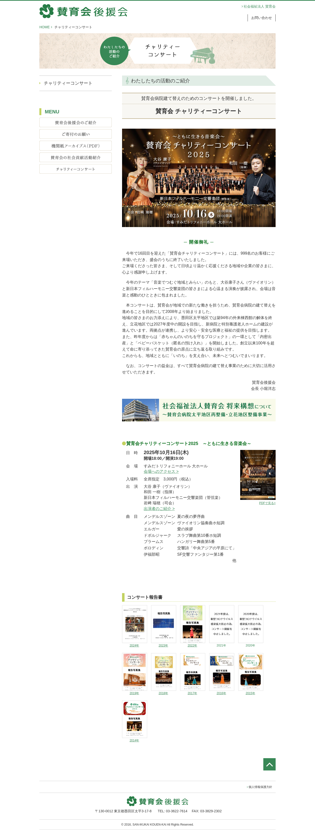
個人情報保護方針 (260, 787)
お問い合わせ (261, 18)
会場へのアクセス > (161, 471)
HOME (44, 27)
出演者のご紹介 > (159, 509)
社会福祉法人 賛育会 (260, 6)
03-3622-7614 (176, 811)
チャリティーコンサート (68, 83)
